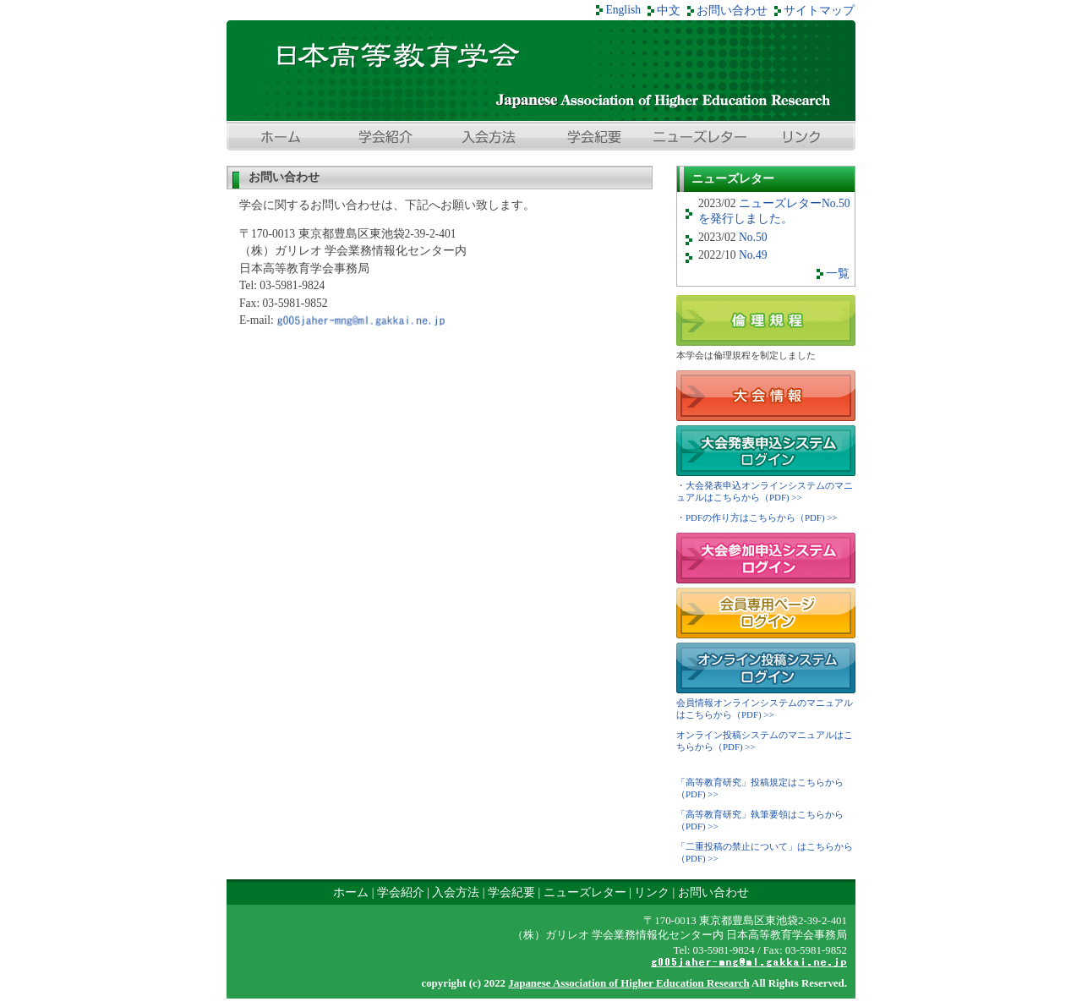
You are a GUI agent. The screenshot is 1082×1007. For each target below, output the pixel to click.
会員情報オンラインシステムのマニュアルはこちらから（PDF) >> (764, 709)
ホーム (279, 139)
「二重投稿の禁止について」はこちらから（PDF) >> (764, 852)
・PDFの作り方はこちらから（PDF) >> (757, 517)
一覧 (838, 273)
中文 (668, 10)
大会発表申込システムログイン (765, 450)
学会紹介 (383, 139)
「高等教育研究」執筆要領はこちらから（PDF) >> (760, 820)
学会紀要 (593, 139)
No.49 (753, 255)
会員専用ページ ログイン (765, 613)
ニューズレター (698, 139)
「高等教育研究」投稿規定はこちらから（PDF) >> (760, 788)
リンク (803, 139)
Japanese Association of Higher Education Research (628, 983)
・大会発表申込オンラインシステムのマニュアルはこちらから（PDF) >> (764, 491)
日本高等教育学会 (541, 70)
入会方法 (488, 139)
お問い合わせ (732, 10)
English (623, 9)
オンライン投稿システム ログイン (765, 668)
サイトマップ (819, 10)
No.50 (753, 237)
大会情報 (765, 395)
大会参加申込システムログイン (765, 558)
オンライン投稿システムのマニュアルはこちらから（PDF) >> (764, 741)
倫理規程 (765, 320)
